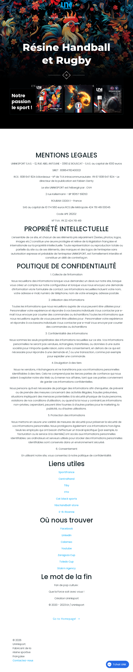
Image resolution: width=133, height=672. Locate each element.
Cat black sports (66, 500)
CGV (82, 18)
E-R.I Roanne (66, 513)
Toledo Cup (66, 563)
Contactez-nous (23, 662)
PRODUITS (69, 18)
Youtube (66, 550)
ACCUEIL (53, 18)
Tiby (66, 487)
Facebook (66, 530)
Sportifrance (66, 474)
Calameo (66, 543)
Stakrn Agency (66, 570)
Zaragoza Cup (66, 556)
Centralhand (66, 480)
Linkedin (66, 537)
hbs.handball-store (66, 507)
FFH (66, 493)
